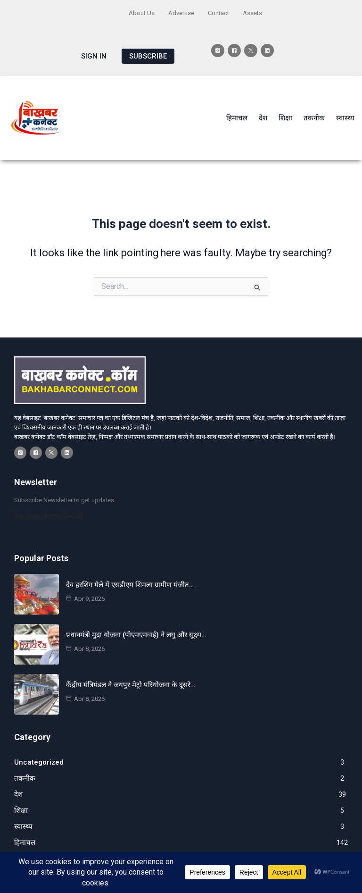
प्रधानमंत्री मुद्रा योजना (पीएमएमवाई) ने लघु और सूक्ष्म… (136, 635)
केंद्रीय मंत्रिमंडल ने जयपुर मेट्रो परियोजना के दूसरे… (130, 685)
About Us (142, 13)
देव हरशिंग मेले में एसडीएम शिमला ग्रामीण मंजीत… (130, 585)
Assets (252, 13)
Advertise (181, 13)
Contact (218, 13)
